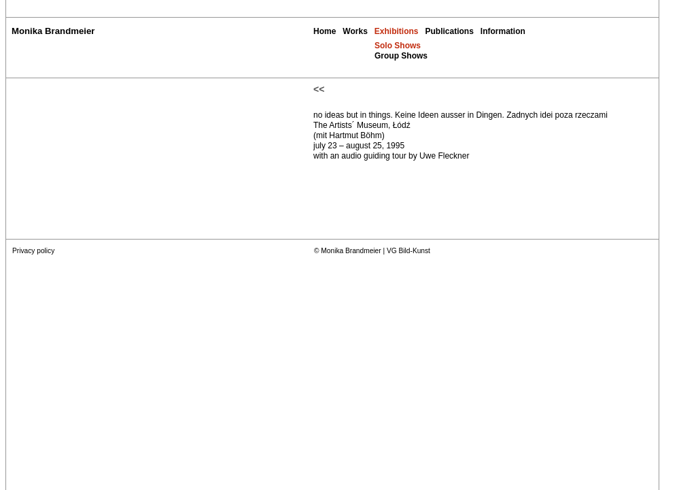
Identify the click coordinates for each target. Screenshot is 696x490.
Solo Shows (398, 45)
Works (355, 31)
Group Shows (401, 56)
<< (318, 89)
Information (503, 31)
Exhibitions (397, 31)
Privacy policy (33, 251)
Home (324, 31)
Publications (449, 31)
